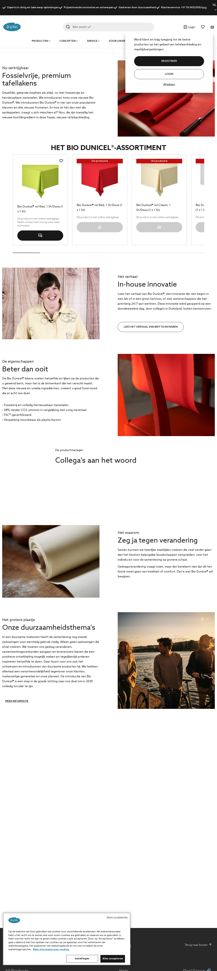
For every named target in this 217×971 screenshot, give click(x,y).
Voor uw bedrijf (120, 41)
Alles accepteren (112, 958)
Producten (40, 41)
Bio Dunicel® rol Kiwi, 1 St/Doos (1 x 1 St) (40, 286)
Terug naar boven (198, 945)
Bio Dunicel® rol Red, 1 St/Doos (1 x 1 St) (99, 285)
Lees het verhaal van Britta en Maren (151, 404)
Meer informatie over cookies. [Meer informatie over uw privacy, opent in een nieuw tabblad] (51, 949)
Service (92, 41)
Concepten (67, 41)
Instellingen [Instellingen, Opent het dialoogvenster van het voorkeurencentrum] (82, 958)
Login (169, 74)
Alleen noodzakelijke (117, 917)
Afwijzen (169, 84)
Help (203, 7)
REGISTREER (169, 61)
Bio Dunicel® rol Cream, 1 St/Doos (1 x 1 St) (153, 285)
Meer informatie (16, 778)
